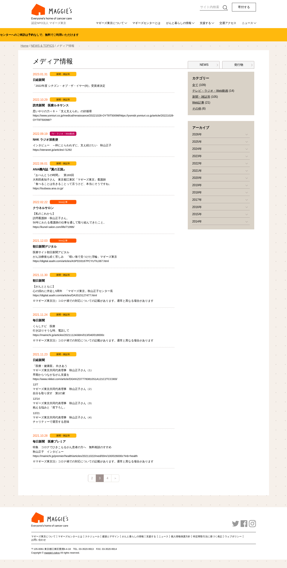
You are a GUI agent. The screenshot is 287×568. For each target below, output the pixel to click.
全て (195, 85)
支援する (205, 23)
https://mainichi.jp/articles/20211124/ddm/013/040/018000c (68, 335)
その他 (196, 108)
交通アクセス (227, 23)
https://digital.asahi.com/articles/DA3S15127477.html (65, 295)
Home (24, 45)
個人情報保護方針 (180, 536)
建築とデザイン (110, 536)
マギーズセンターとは (146, 23)
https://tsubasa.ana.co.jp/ (48, 188)
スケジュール (92, 536)
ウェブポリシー (233, 536)
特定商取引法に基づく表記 (207, 536)
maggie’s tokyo (52, 553)
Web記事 (198, 102)
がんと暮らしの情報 (178, 23)
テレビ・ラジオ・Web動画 (210, 90)
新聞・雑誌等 (201, 96)
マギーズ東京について (110, 23)
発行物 (238, 64)
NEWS (203, 64)
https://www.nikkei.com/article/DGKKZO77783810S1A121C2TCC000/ (75, 379)
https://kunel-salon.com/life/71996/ (53, 226)
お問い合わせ (38, 539)
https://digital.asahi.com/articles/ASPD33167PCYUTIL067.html (71, 261)
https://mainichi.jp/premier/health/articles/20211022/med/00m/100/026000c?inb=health (85, 456)
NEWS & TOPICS (42, 45)
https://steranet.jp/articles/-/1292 (52, 149)
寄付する (244, 7)
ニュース (247, 23)
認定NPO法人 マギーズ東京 (48, 23)
